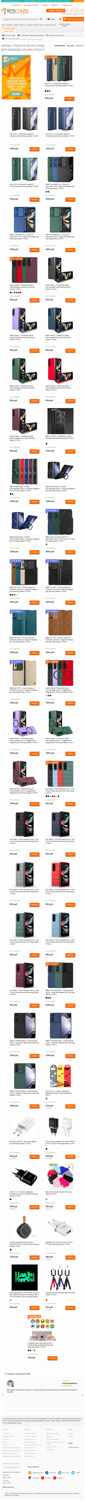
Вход (50, 19)
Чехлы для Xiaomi (30, 1439)
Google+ (48, 1478)
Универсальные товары (64, 25)
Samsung (9, 25)
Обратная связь (8, 1487)
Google (41, 25)
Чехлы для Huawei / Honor (32, 1445)
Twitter (78, 1473)
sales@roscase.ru (73, 1447)
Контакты (16, 5)
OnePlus (22, 25)
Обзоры (70, 1433)
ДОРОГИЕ (79, 46)
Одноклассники (38, 1473)
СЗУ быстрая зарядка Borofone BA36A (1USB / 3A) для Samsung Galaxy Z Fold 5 (59, 1143)
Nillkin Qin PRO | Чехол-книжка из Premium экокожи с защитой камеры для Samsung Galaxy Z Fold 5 (23, 589)
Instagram (36, 1478)
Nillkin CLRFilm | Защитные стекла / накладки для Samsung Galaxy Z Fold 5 (59, 437)
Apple (3, 25)
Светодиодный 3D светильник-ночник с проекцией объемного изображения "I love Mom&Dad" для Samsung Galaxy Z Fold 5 (25, 1295)
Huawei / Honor (32, 25)
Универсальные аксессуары (12, 1456)
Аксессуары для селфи (10, 39)
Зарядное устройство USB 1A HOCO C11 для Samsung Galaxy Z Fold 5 (59, 1243)
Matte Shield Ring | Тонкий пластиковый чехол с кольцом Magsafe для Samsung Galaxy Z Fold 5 (24, 489)
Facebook (53, 1473)
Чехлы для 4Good (30, 1453)
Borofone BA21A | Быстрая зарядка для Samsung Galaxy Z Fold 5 (23, 1142)
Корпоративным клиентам (11, 1451)
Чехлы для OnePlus (30, 1442)
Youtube (60, 1478)
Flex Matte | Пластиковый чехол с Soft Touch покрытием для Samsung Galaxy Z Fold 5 (59, 791)
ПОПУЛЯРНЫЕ (59, 46)
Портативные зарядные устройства (31, 35)
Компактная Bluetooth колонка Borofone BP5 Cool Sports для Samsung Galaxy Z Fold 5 (24, 1244)
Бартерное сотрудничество (12, 1448)
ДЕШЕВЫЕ (70, 46)
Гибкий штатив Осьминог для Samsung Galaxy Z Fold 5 (60, 1294)
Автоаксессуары (8, 35)
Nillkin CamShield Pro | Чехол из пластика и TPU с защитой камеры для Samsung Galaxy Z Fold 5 (60, 186)
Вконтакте (66, 1473)
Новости (54, 5)
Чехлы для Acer (29, 1456)
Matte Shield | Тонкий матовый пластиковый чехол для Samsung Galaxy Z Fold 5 (22, 287)
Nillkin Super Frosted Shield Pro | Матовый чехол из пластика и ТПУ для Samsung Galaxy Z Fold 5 (60, 539)
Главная (23, 39)
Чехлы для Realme (30, 1451)
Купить (69, 99)
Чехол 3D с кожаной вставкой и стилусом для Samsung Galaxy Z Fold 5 (58, 85)
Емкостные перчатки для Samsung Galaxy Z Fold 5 (58, 1193)
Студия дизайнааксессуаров (8, 30)
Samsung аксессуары (35, 39)
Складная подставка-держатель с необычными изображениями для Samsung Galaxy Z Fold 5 (40, 1345)
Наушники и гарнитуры (55, 35)
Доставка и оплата (31, 5)
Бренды (5, 1445)
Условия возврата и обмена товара (55, 1443)
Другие (53, 25)
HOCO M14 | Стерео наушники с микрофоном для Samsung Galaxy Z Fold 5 (58, 1093)
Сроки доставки (51, 1447)
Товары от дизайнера (10, 1453)
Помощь (49, 1436)
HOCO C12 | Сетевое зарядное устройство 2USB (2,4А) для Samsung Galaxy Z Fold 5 (24, 1194)
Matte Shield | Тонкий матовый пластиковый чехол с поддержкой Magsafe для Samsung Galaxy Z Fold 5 (59, 690)
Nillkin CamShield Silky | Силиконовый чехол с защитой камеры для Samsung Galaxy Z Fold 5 (59, 992)
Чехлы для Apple (29, 1433)
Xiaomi (16, 25)
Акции (45, 5)
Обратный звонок (76, 11)
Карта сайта (50, 1450)
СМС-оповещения (52, 1439)
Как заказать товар (52, 1433)
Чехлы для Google (30, 1448)
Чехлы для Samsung (30, 1436)
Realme (47, 25)
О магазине (6, 1433)
